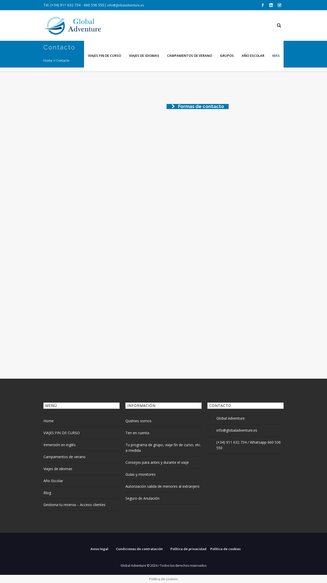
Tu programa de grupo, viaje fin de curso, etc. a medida (163, 447)
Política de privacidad (188, 549)
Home (48, 420)
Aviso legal (99, 549)
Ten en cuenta (137, 432)
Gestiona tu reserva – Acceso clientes (74, 504)
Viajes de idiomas (57, 468)
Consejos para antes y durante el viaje (157, 462)
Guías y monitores (140, 474)
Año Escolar (53, 480)
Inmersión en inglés (59, 444)
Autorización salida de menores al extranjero (162, 486)
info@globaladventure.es (125, 5)
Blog (47, 492)
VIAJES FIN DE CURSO (61, 432)
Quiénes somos (138, 420)
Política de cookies (225, 549)
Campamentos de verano (64, 456)
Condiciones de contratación (139, 549)
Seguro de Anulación (142, 498)
